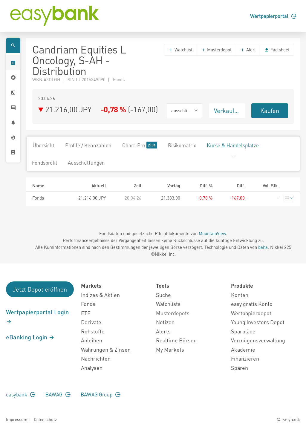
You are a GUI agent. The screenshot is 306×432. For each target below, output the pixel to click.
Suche (163, 294)
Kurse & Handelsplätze (233, 145)
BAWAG (58, 394)
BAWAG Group (100, 394)
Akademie (243, 349)
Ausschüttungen (86, 162)
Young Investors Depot (257, 321)
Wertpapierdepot (251, 313)
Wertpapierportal (273, 16)
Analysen (91, 367)
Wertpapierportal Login (37, 316)
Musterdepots (172, 313)
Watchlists (168, 303)
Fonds (88, 303)
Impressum (16, 419)
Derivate (91, 321)
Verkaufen (227, 110)
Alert (248, 50)
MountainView (212, 233)
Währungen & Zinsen (106, 349)
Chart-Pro (139, 145)
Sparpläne (243, 331)
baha (263, 247)
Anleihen (91, 340)
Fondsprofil (44, 162)
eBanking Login (30, 337)
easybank (20, 394)
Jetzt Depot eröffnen (40, 289)
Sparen (239, 367)
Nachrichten (96, 358)
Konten (239, 294)
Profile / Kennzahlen (88, 145)
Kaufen (269, 110)
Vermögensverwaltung (258, 340)
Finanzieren (245, 358)
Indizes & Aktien (100, 294)
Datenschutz (45, 419)
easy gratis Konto (252, 303)
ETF (85, 313)
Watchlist (180, 50)
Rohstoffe (93, 331)
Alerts (163, 331)
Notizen (165, 321)
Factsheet (277, 50)
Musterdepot (216, 50)
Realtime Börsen (176, 340)
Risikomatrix (182, 145)
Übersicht (43, 145)
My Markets (170, 349)
